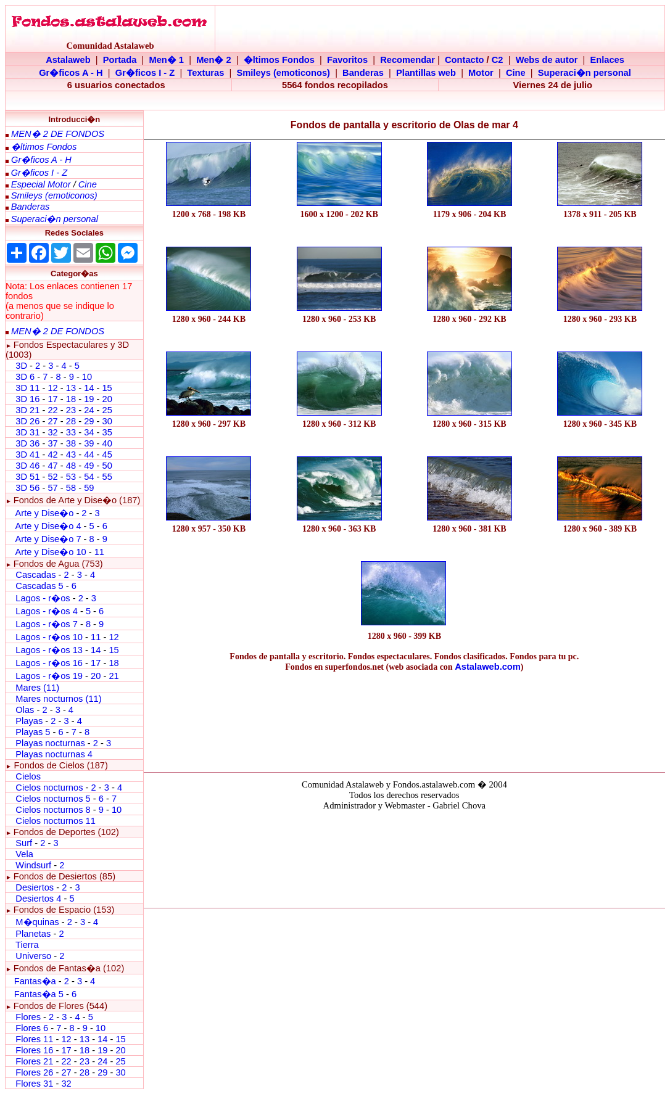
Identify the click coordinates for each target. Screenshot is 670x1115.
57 (52, 488)
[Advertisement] (404, 719)
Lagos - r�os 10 (49, 637)
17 (52, 399)
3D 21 (27, 410)
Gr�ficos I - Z (145, 73)
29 (89, 421)
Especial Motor (41, 184)
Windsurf (33, 865)
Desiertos (34, 887)
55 (107, 477)
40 (107, 443)
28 (71, 421)
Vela (24, 854)
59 (89, 488)
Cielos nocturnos (49, 787)
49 (89, 466)
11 (99, 552)
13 (71, 388)
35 (107, 432)
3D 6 (26, 377)
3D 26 (27, 421)
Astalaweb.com (488, 667)
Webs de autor (547, 60)
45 (107, 454)
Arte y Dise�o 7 (48, 539)
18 (71, 399)
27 (52, 421)
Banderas (363, 73)
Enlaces (607, 60)
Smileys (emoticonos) (283, 73)
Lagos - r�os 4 (47, 611)
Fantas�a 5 (39, 994)
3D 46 (27, 466)
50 (107, 466)
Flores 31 (34, 1083)
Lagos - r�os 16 (49, 663)
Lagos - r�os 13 (49, 650)
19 (89, 399)
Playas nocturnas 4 (54, 754)
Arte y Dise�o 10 (50, 552)
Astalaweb (68, 60)
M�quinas (37, 922)
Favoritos (347, 60)
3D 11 (27, 388)
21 (113, 676)
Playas (29, 721)
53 (71, 477)
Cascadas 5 (39, 586)
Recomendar (407, 60)
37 (52, 443)
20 (107, 399)
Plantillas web (426, 73)
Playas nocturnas (50, 743)
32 (52, 432)
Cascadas (35, 575)
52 (52, 477)
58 (71, 488)
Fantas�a (35, 981)
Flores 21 (34, 1061)
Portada (120, 60)
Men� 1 (166, 60)
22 (52, 410)
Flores (28, 1017)
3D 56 (27, 488)
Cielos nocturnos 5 (52, 799)
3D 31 (27, 432)
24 (89, 410)
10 (87, 377)
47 (52, 466)
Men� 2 (213, 60)
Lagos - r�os (43, 598)
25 (107, 410)
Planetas (33, 934)
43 (71, 454)
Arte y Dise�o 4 (49, 526)
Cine (516, 73)
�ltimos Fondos (279, 60)
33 (71, 432)
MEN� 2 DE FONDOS (57, 134)
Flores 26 (34, 1072)
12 (54, 388)
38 (71, 443)
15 (107, 388)
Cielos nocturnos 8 (54, 810)
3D (21, 366)
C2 (497, 60)
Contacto (464, 60)
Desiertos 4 (39, 898)
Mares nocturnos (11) (58, 699)
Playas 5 (32, 732)
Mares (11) (37, 688)
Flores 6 (33, 1028)
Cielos (28, 776)
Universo (33, 956)
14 (89, 388)
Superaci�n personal (584, 73)
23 (71, 410)
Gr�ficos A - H (71, 73)
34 (89, 432)
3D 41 (27, 454)
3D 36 (27, 443)
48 (71, 466)
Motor (481, 73)
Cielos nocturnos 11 (55, 821)
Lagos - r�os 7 (46, 624)
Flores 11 (34, 1039)
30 (107, 421)
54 (89, 477)
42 (52, 454)
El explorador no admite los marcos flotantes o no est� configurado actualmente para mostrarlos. (404, 857)
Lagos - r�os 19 (49, 676)
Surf (23, 843)
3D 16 (27, 399)
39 (89, 443)
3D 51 (27, 477)
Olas (24, 710)
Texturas (205, 73)
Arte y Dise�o (44, 513)
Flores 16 (34, 1050)
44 (89, 454)
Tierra (27, 945)
